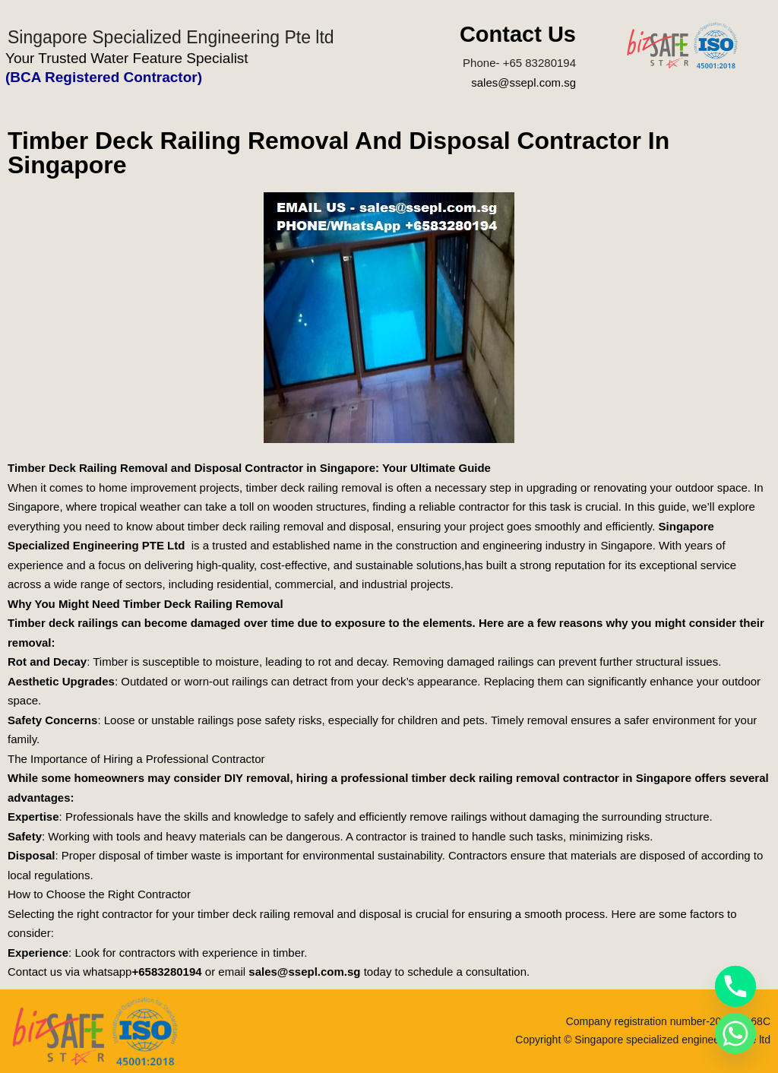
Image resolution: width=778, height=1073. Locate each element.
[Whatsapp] (735, 1033)
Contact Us (518, 34)
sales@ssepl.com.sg (523, 82)
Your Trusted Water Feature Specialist (126, 58)
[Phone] (735, 986)
